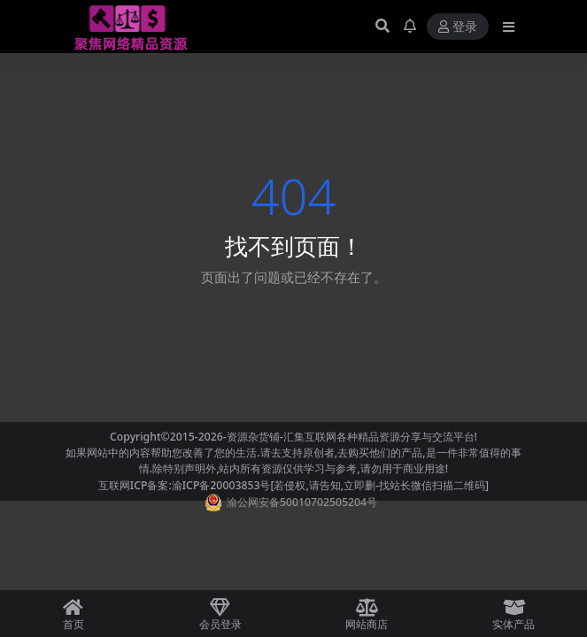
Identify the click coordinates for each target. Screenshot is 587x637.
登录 (457, 27)
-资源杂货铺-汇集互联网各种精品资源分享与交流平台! (350, 436)
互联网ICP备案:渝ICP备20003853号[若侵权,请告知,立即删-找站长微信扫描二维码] (293, 485)
